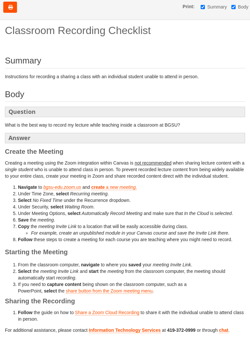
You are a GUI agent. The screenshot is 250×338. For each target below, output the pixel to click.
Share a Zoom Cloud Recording (107, 312)
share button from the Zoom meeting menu (109, 291)
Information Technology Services (125, 330)
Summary (214, 6)
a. (114, 187)
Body (239, 6)
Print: (189, 6)
